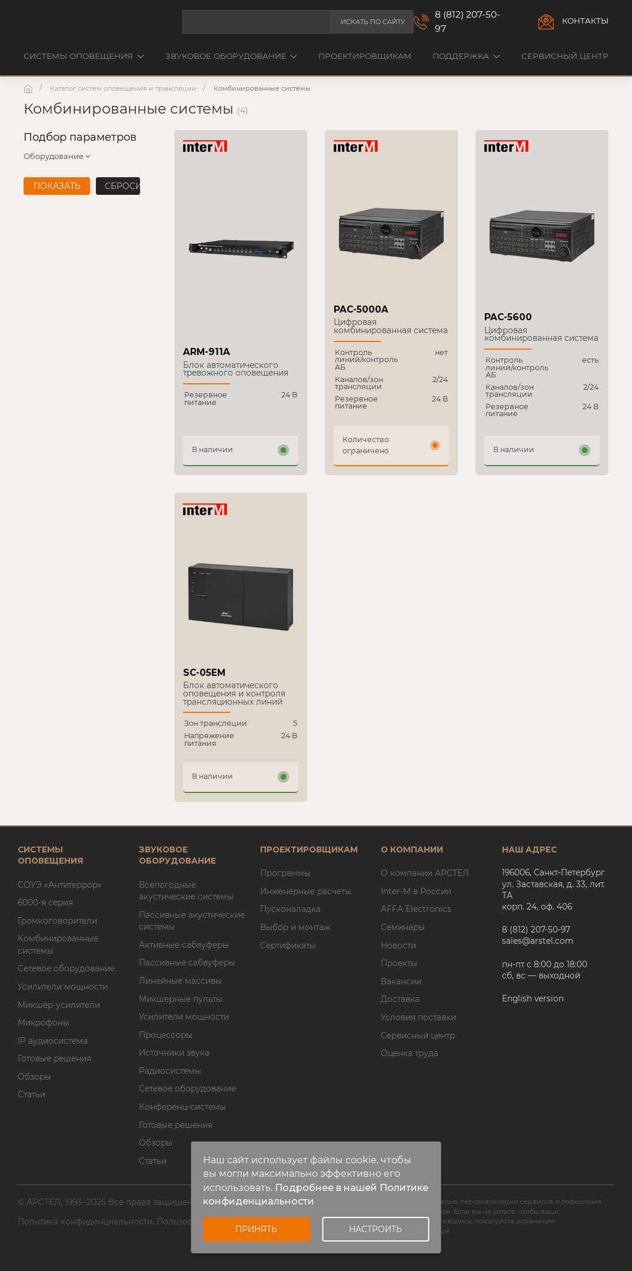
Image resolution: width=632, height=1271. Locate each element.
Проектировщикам (364, 56)
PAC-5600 (508, 317)
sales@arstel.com (538, 940)
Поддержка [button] (466, 56)
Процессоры (165, 1035)
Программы (285, 873)
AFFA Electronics (416, 909)
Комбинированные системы (58, 944)
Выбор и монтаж (295, 927)
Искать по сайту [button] (373, 22)
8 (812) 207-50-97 (467, 21)
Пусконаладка (290, 909)
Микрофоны (43, 1022)
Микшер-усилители (59, 1005)
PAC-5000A (361, 309)
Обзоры (34, 1076)
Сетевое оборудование (66, 968)
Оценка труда (409, 1053)
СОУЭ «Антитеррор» (60, 885)
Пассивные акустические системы (192, 921)
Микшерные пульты (180, 999)
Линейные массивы (180, 980)
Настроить (375, 1229)
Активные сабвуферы (184, 945)
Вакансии (401, 981)
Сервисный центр (564, 56)
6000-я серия (45, 902)
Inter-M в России (416, 891)
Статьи (31, 1094)
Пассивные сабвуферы (187, 962)
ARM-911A (206, 351)
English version (533, 998)
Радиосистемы (170, 1071)
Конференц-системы (182, 1106)
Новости (398, 945)
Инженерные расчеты (305, 891)
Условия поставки (418, 1017)
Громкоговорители (57, 920)
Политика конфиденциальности (85, 1221)
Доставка (400, 999)
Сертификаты (288, 945)
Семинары (403, 927)
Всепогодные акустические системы (186, 891)
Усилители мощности (63, 986)
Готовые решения (54, 1058)
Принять (256, 1229)
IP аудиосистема (53, 1041)
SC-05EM (204, 672)
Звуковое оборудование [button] (231, 56)
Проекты (399, 963)
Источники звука (174, 1052)
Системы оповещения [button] (84, 56)
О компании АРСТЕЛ (425, 873)
